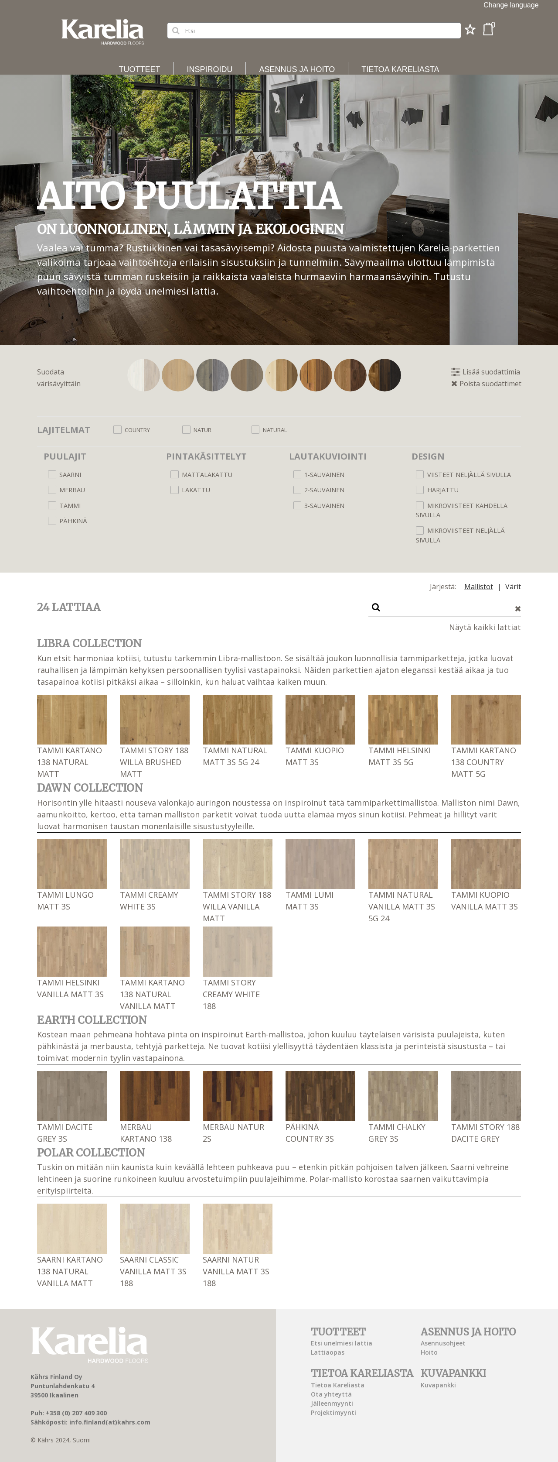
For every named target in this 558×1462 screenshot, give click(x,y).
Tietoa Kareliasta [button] (400, 69)
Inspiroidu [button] (209, 69)
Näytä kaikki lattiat (485, 627)
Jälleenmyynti (332, 1403)
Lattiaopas (327, 1352)
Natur (202, 430)
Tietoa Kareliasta (337, 1385)
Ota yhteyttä (331, 1394)
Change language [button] (511, 5)
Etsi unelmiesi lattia (341, 1343)
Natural (275, 430)
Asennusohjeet (443, 1343)
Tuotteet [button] (139, 69)
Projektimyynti (333, 1412)
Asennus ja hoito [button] (297, 69)
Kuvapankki (438, 1385)
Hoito (429, 1352)
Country (137, 430)
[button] (470, 32)
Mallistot (478, 586)
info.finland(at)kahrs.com (109, 1422)
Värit (513, 586)
